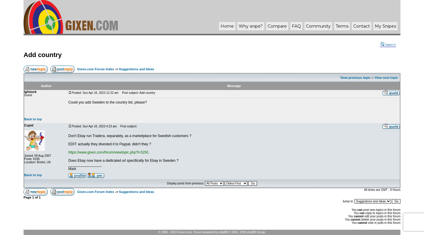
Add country (43, 55)
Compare (277, 26)
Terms (342, 26)
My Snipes (385, 26)
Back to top (33, 119)
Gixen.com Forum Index (95, 69)
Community (318, 26)
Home (227, 26)
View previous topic (355, 77)
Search (388, 45)
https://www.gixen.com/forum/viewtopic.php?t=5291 (108, 152)
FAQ (296, 26)
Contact (361, 26)
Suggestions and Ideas (136, 69)
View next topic (386, 77)
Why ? (251, 26)
